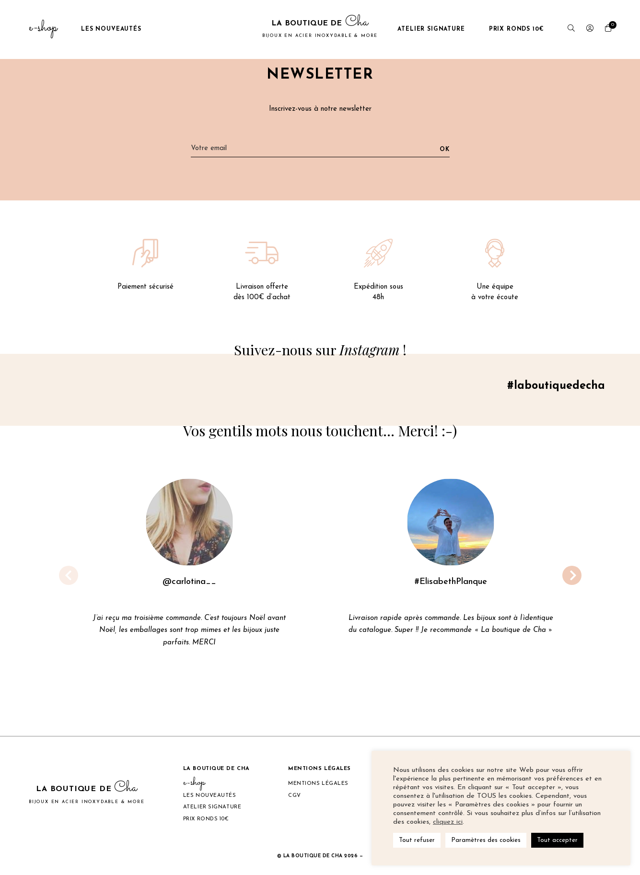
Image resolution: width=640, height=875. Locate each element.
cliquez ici (448, 822)
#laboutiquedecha (554, 387)
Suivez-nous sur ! (320, 350)
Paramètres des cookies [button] (486, 840)
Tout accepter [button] (557, 840)
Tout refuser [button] (417, 840)
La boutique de (320, 29)
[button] (572, 576)
